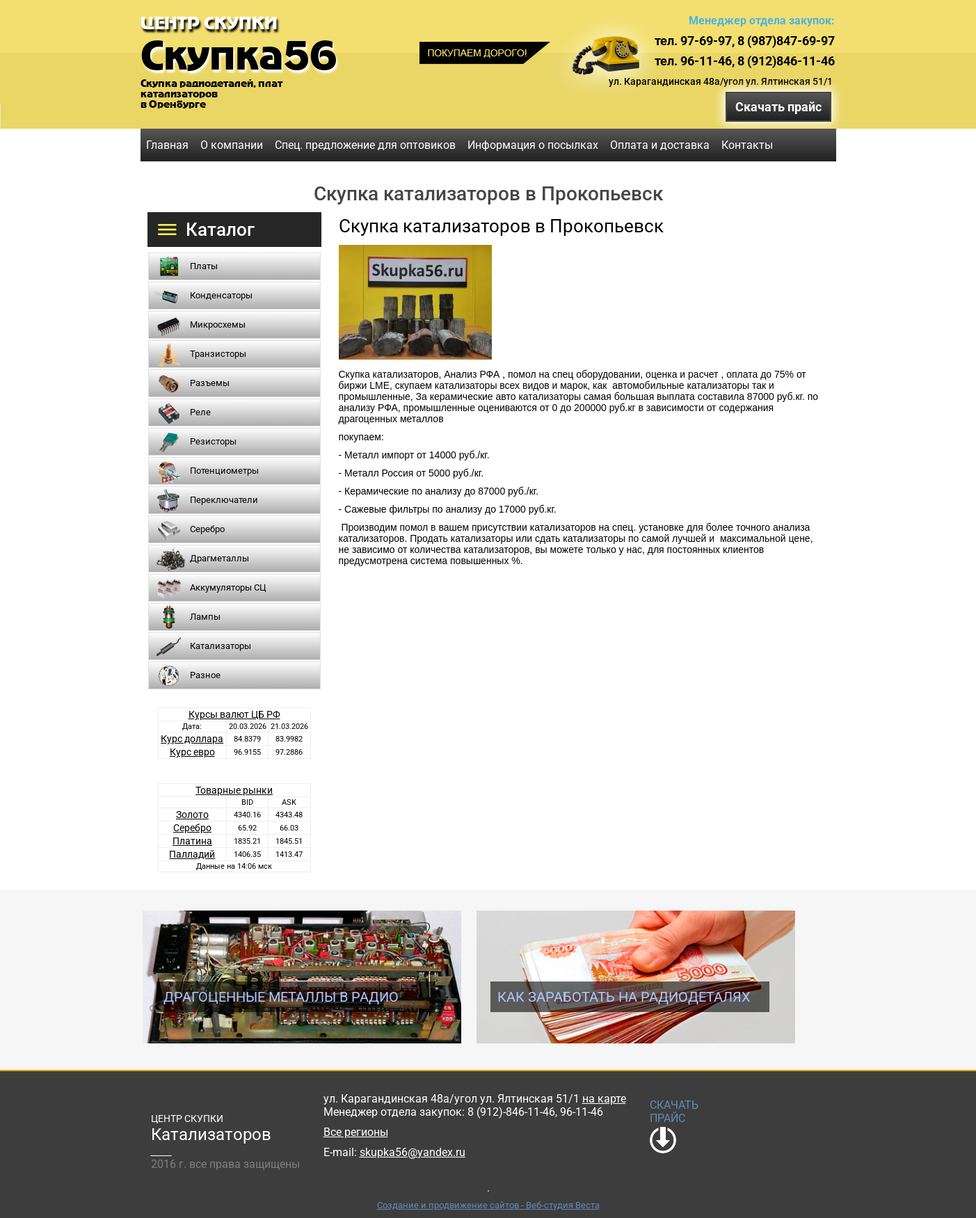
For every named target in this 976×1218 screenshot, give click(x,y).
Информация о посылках (532, 145)
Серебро (207, 529)
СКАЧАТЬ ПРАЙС (674, 1111)
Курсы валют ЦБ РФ (234, 714)
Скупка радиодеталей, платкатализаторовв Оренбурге (211, 94)
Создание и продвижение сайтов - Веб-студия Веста (488, 1205)
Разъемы (210, 383)
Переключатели (224, 500)
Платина (192, 841)
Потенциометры (224, 470)
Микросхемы (218, 324)
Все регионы (355, 1132)
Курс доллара (192, 738)
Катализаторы (220, 646)
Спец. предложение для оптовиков (365, 145)
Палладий (192, 854)
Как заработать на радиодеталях (624, 996)
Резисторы (213, 441)
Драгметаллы (219, 558)
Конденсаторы (221, 295)
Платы (204, 266)
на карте (604, 1098)
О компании (231, 145)
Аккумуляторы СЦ (228, 587)
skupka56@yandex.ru (412, 1152)
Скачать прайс (778, 106)
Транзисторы (218, 353)
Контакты (747, 145)
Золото (192, 814)
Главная (167, 145)
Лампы (205, 616)
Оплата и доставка (660, 145)
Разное (205, 675)
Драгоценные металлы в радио (281, 996)
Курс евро (192, 752)
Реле (200, 412)
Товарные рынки (234, 790)
